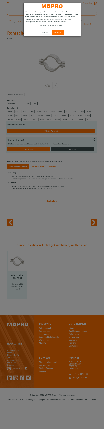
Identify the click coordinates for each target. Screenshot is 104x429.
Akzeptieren (58, 32)
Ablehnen (45, 32)
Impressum (60, 26)
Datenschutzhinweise (47, 26)
